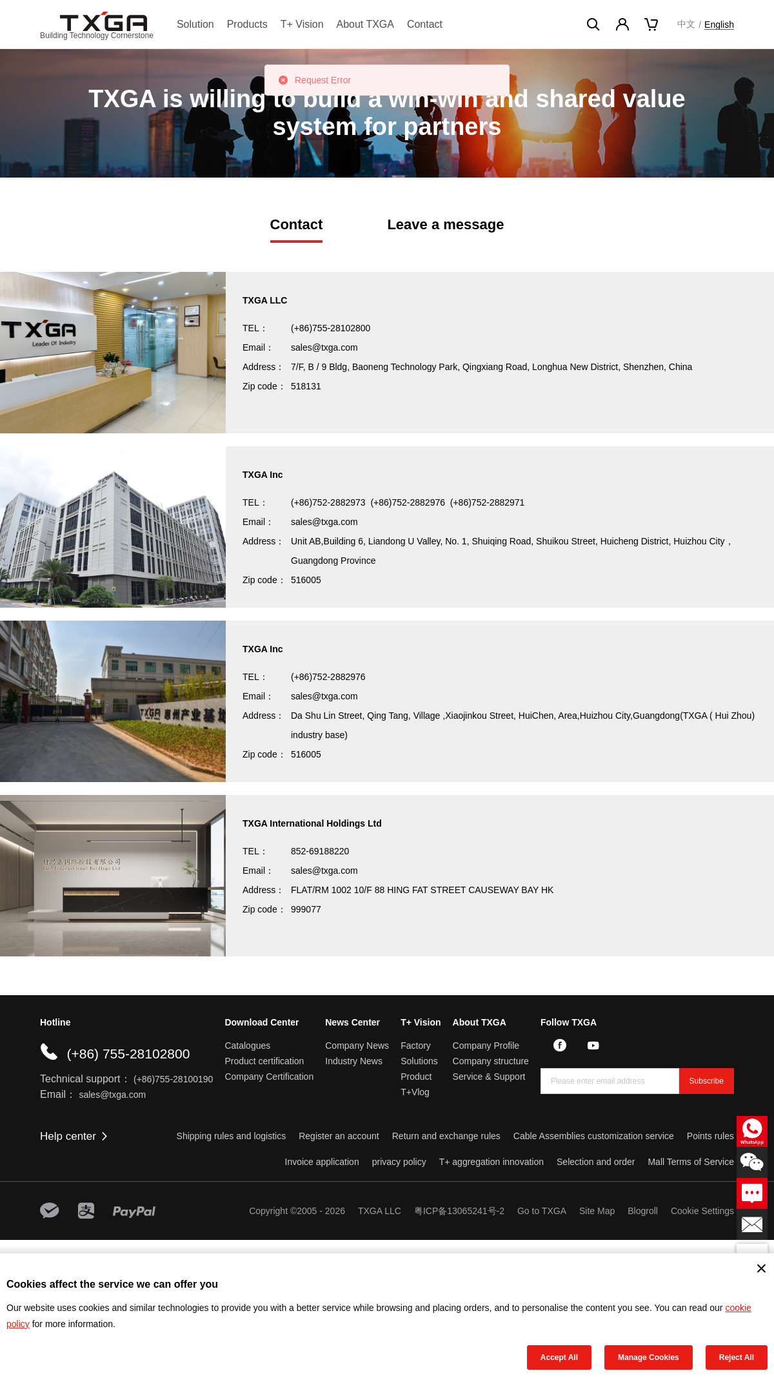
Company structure (491, 1061)
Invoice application (322, 1162)
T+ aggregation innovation (491, 1162)
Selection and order (596, 1162)
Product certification (264, 1061)
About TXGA (365, 24)
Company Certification (268, 1076)
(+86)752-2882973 (328, 502)
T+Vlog (415, 1092)
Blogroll (643, 1211)
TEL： (255, 328)
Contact (424, 24)
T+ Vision (302, 24)
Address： (263, 367)
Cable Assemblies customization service (593, 1136)
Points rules (710, 1136)
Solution (195, 24)
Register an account (339, 1136)
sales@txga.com (324, 347)
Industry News (353, 1061)
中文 (686, 24)
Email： (258, 347)
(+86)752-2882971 (487, 502)
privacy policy (399, 1162)
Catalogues (247, 1045)
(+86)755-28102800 (330, 328)
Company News (357, 1045)
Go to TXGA (541, 1211)
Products (247, 24)
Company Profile (486, 1045)
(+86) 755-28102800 (128, 1053)
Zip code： (264, 386)
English (719, 24)
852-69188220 (320, 851)
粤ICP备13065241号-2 (459, 1211)
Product (416, 1076)
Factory (416, 1045)
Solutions (419, 1061)
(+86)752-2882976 (407, 502)
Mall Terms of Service (691, 1162)
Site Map (597, 1211)
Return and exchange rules (446, 1136)
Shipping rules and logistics (231, 1136)
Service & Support (489, 1076)
